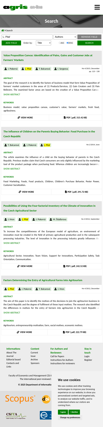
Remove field (89, 36)
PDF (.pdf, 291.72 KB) (76, 191)
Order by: (27, 42)
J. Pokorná (12, 68)
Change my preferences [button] (70, 417)
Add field (11, 42)
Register (88, 359)
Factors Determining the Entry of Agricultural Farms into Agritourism (42, 280)
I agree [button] (63, 412)
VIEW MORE (25, 117)
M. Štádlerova (59, 219)
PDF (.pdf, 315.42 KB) (75, 117)
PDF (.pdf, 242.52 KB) (75, 266)
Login (86, 356)
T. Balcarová (44, 68)
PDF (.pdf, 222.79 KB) (74, 332)
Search (89, 42)
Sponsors (35, 363)
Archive (34, 359)
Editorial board (13, 359)
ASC (61, 42)
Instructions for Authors (61, 359)
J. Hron (11, 219)
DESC (70, 42)
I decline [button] (74, 412)
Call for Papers (57, 356)
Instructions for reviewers (62, 363)
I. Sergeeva (63, 68)
